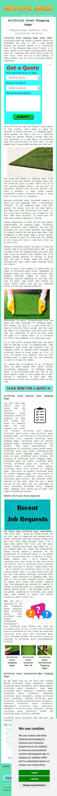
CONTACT (41, 16)
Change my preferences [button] (34, 785)
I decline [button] (34, 779)
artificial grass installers (17, 714)
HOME (23, 16)
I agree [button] (34, 772)
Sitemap (6, 766)
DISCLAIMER (50, 16)
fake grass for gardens (22, 471)
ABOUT (35, 16)
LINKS (29, 16)
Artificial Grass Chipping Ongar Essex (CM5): (28, 38)
